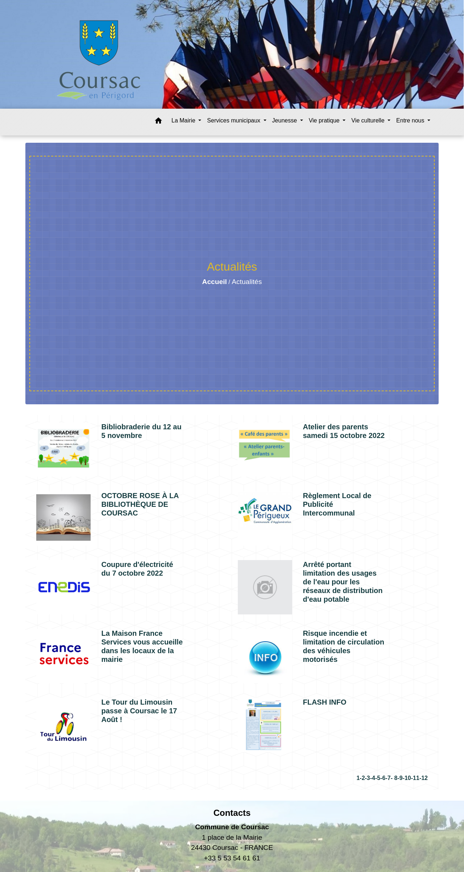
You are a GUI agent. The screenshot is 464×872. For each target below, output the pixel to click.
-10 (407, 778)
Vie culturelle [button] (368, 120)
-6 (382, 778)
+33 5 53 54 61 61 (232, 858)
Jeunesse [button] (285, 120)
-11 (415, 778)
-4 (372, 778)
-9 (399, 778)
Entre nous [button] (411, 120)
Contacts (232, 813)
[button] (158, 121)
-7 (387, 778)
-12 (423, 778)
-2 (362, 778)
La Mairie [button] (184, 120)
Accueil (214, 281)
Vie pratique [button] (325, 120)
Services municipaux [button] (234, 120)
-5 (377, 778)
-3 (367, 778)
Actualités (247, 281)
